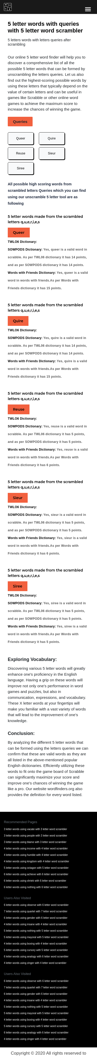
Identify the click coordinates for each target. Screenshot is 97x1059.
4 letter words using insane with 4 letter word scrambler (35, 924)
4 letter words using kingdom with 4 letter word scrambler (36, 861)
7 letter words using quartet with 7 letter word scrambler (36, 911)
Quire (52, 138)
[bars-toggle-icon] (87, 9)
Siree (21, 168)
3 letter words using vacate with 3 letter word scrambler (35, 829)
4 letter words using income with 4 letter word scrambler (36, 848)
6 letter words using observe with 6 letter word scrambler (36, 905)
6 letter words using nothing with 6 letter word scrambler (36, 887)
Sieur (52, 153)
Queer (20, 138)
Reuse (20, 153)
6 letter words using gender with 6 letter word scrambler (36, 917)
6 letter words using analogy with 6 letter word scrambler (36, 956)
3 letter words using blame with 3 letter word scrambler (35, 842)
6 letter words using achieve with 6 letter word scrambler (36, 874)
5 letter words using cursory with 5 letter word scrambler (36, 950)
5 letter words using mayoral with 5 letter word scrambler (36, 937)
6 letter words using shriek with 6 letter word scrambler (35, 880)
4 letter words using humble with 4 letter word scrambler (36, 855)
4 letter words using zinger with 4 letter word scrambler (35, 963)
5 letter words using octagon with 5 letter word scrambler (36, 867)
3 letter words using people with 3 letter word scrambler (35, 835)
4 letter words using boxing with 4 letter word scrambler (35, 943)
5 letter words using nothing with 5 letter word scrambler (36, 930)
